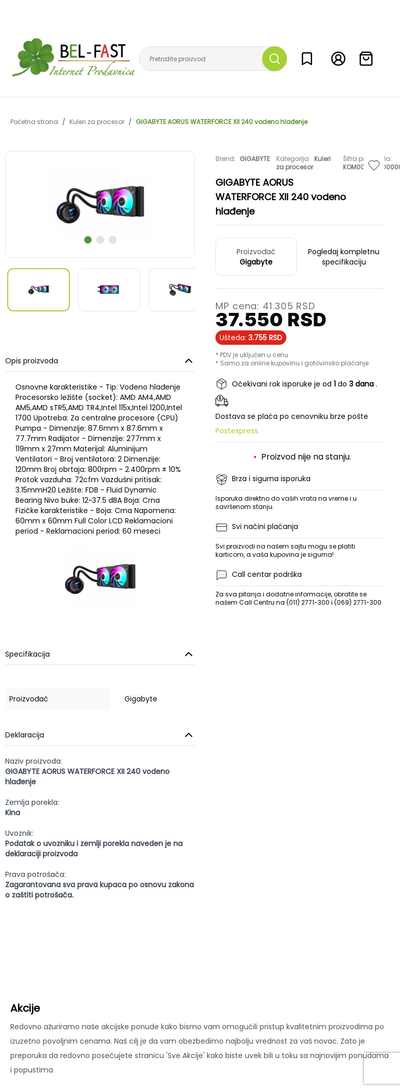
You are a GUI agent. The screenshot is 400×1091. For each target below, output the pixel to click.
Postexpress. (237, 431)
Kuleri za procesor (96, 122)
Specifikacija (100, 654)
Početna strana (34, 122)
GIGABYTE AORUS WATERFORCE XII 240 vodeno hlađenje (221, 122)
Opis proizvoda (100, 361)
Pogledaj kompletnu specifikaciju (343, 257)
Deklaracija (100, 735)
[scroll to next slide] (88, 240)
